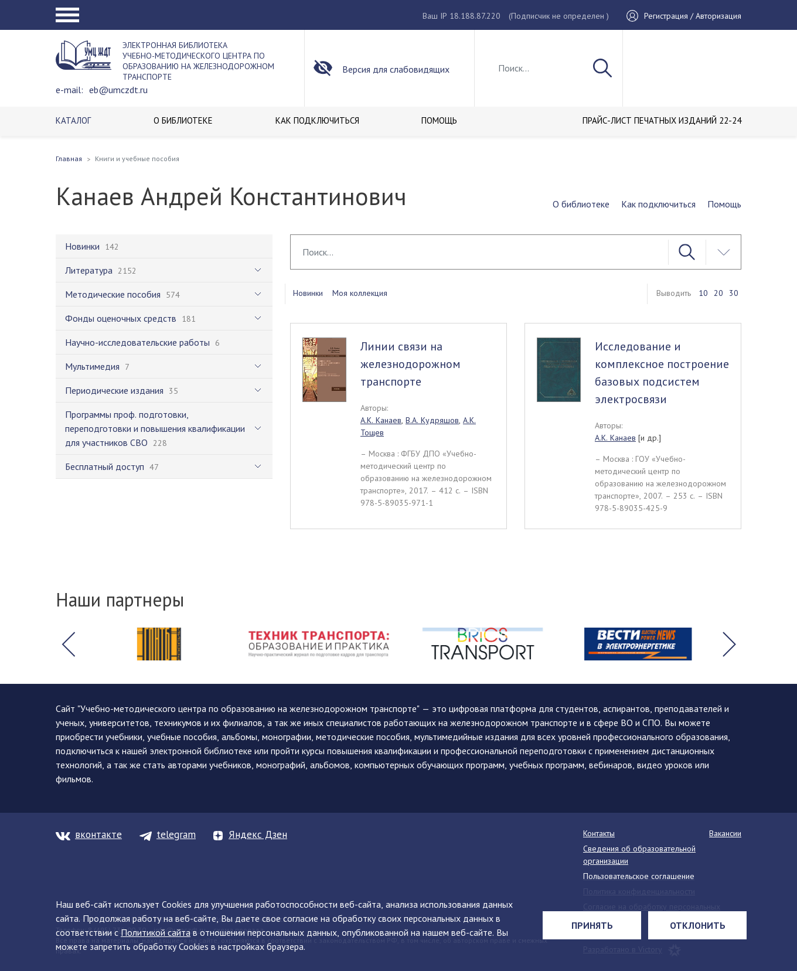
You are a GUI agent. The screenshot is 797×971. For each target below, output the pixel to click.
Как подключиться (658, 204)
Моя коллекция (359, 293)
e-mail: (69, 90)
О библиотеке (581, 204)
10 (703, 293)
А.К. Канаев (380, 420)
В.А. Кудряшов (432, 420)
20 (718, 293)
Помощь (724, 204)
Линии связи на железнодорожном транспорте (410, 364)
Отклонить (698, 925)
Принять (592, 925)
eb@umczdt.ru (118, 90)
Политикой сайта (155, 932)
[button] (68, 644)
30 (733, 293)
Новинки (308, 293)
